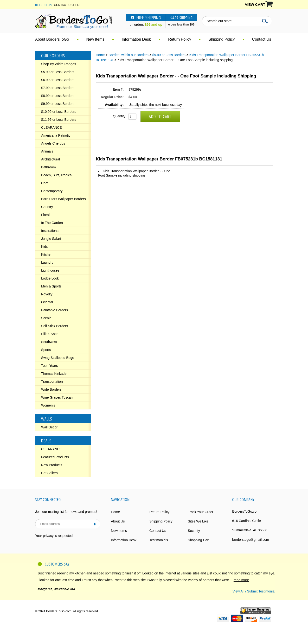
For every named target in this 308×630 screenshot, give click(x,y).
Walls (46, 419)
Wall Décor (49, 427)
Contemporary (52, 191)
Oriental (47, 302)
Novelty (46, 294)
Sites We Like (198, 521)
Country (47, 207)
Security (194, 531)
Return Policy (179, 39)
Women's (48, 405)
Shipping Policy (221, 39)
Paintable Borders (54, 310)
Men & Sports (51, 286)
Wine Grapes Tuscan (57, 397)
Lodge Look (50, 278)
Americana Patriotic (55, 135)
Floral (45, 215)
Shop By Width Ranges (58, 64)
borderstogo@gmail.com (250, 539)
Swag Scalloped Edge (57, 358)
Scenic (46, 318)
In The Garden (52, 223)
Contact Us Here (67, 5)
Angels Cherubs (53, 143)
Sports (46, 350)
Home (100, 55)
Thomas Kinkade (53, 373)
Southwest (49, 342)
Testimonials (158, 540)
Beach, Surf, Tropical (56, 175)
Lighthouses (50, 270)
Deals (46, 441)
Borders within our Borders (128, 55)
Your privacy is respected (54, 536)
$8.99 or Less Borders (57, 96)
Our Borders (53, 55)
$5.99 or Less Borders (57, 72)
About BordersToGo (52, 39)
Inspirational (50, 231)
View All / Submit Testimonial (253, 591)
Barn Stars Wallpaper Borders (63, 199)
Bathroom (48, 167)
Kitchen (46, 254)
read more (241, 580)
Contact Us (261, 39)
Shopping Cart (198, 540)
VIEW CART (255, 4)
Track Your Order (200, 512)
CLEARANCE (51, 127)
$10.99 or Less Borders (58, 112)
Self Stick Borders (54, 326)
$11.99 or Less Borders (58, 119)
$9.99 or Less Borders (57, 104)
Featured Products (55, 457)
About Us (118, 521)
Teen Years (49, 366)
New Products (51, 465)
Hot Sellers (49, 473)
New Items (95, 39)
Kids (44, 246)
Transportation (52, 381)
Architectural (50, 159)
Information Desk (136, 39)
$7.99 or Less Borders (57, 88)
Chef (44, 183)
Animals (47, 151)
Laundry (47, 262)
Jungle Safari (51, 239)
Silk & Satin (49, 334)
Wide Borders (51, 389)
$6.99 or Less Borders (57, 80)
